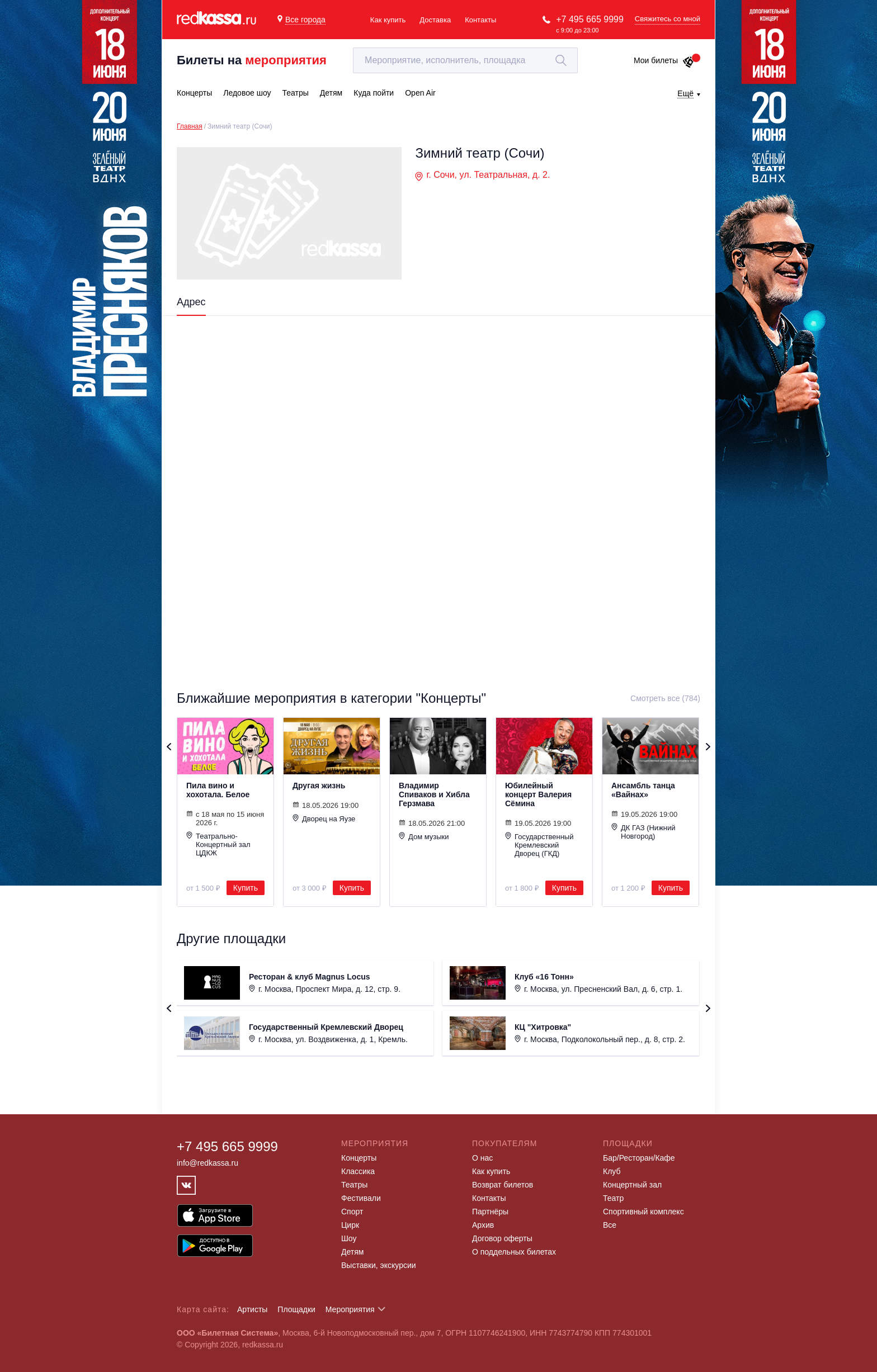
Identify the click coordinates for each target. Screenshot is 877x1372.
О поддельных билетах (514, 1251)
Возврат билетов (502, 1184)
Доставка (435, 20)
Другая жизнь (319, 785)
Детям (352, 1251)
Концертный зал (632, 1184)
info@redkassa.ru (207, 1162)
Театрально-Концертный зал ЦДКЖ (218, 844)
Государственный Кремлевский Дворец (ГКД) (539, 845)
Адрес (191, 301)
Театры (354, 1184)
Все (609, 1224)
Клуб (612, 1171)
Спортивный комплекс (643, 1211)
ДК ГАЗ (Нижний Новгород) (643, 831)
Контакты (480, 20)
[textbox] (465, 60)
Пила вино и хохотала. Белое (217, 790)
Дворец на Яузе (324, 818)
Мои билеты (664, 60)
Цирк (350, 1224)
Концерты (358, 1157)
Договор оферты (502, 1238)
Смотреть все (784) (665, 698)
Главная (189, 126)
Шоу (348, 1238)
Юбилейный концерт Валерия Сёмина (538, 794)
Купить (245, 887)
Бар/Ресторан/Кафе (639, 1157)
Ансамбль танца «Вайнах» (643, 790)
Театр (613, 1198)
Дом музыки (424, 836)
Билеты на (252, 60)
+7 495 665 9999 (590, 19)
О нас (482, 1157)
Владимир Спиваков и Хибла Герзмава (434, 794)
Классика (358, 1171)
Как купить (388, 20)
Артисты (252, 1309)
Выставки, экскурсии (378, 1265)
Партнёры (490, 1211)
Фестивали (361, 1198)
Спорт (352, 1211)
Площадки (296, 1309)
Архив (483, 1224)
